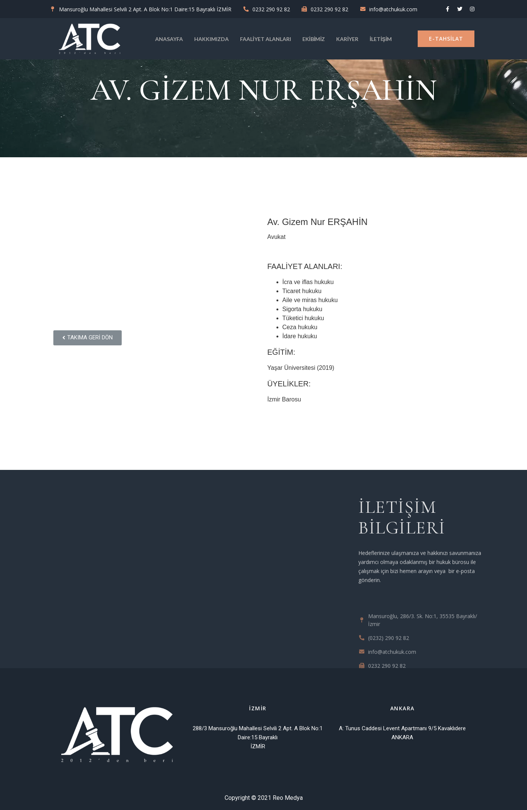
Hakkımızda (211, 39)
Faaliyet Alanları (265, 39)
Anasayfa (169, 39)
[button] (446, 38)
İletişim (381, 39)
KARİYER (347, 39)
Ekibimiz (313, 39)
